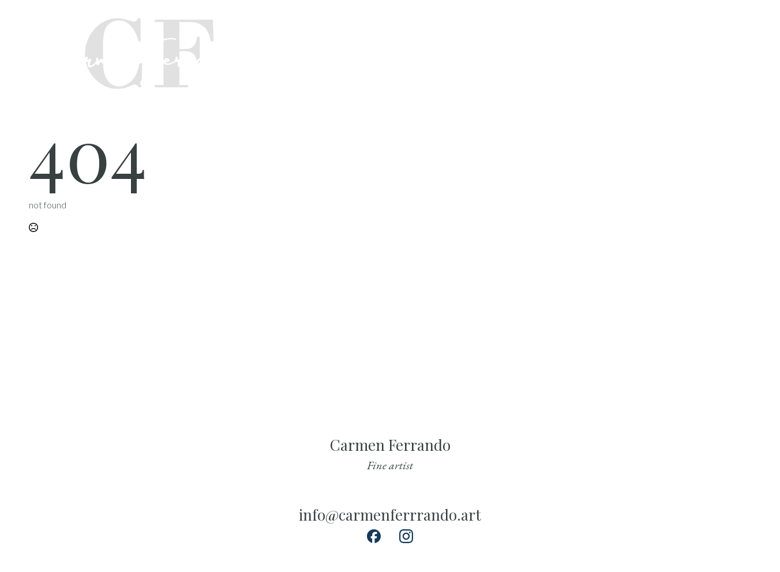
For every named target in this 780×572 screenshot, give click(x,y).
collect (538, 51)
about (583, 51)
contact (692, 51)
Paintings (487, 51)
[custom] (735, 36)
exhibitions (635, 51)
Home (440, 51)
